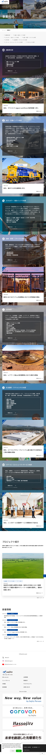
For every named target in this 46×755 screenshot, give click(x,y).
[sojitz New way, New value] (4, 2)
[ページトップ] (42, 753)
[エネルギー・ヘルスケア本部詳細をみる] (11, 227)
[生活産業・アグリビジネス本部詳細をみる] (11, 413)
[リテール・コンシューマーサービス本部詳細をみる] (11, 485)
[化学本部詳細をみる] (11, 338)
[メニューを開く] (44, 2)
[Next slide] (44, 575)
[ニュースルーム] (40, 641)
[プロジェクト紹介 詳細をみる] (40, 598)
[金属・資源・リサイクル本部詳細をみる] (11, 260)
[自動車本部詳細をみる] (11, 71)
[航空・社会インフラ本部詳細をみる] (11, 151)
